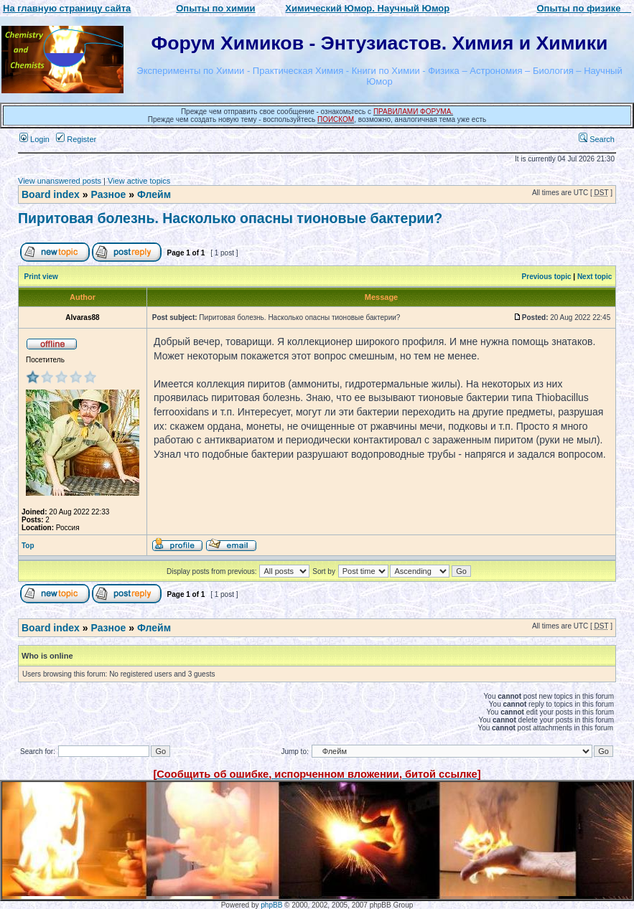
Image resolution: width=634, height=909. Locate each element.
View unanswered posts (59, 180)
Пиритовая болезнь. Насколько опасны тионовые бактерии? (230, 218)
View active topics (139, 180)
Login (34, 139)
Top (28, 546)
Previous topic (547, 277)
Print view (41, 277)
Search (597, 139)
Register (76, 139)
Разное (108, 194)
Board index (51, 194)
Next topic (594, 277)
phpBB (271, 905)
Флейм (154, 194)
